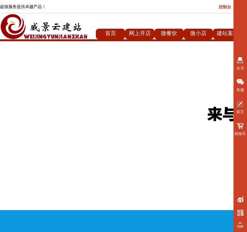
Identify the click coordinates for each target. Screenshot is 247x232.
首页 (110, 33)
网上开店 (140, 33)
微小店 (198, 33)
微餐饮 (169, 33)
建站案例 (228, 33)
